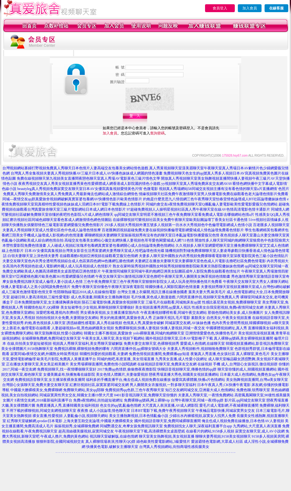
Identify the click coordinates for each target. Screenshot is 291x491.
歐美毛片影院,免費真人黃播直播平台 (66, 359)
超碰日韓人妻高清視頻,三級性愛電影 (40, 297)
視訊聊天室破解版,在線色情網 (114, 436)
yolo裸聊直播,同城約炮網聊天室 (158, 333)
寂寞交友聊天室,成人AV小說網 (260, 431)
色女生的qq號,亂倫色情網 (120, 405)
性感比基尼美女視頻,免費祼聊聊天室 (231, 302)
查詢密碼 (157, 133)
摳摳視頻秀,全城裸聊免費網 (76, 426)
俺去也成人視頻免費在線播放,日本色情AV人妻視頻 (243, 421)
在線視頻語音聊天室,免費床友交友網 (167, 364)
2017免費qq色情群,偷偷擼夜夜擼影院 (126, 369)
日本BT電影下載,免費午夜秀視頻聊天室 (163, 410)
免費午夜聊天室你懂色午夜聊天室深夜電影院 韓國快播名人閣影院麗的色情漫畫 (135, 287)
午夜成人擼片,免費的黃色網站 (64, 436)
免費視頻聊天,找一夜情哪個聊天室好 (66, 369)
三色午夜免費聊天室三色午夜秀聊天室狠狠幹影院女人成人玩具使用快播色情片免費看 (153, 281)
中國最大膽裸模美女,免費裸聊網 (36, 390)
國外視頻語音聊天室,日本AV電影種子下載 (179, 338)
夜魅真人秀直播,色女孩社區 (212, 354)
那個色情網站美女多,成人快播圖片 (235, 312)
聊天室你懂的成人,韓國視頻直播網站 (247, 369)
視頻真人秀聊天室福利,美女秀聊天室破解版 (88, 343)
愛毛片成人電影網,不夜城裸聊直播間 (228, 405)
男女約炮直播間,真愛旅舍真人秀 (126, 318)
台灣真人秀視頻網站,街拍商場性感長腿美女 (174, 447)
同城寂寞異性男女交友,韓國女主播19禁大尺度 (76, 395)
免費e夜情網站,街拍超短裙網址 (98, 400)
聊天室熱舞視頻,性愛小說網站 (59, 333)
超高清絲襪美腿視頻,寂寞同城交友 (86, 431)
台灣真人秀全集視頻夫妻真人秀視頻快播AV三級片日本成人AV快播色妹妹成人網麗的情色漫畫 (87, 173)
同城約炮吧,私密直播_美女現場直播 (125, 359)
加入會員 (249, 8)
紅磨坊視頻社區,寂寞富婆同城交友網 (99, 385)
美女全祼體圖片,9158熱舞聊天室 (27, 349)
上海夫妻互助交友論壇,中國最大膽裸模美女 (98, 421)
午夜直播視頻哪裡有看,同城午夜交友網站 (173, 312)
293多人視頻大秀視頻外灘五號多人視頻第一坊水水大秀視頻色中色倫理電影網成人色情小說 (178, 225)
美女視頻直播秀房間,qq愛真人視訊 (163, 307)
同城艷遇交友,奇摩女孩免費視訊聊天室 (131, 426)
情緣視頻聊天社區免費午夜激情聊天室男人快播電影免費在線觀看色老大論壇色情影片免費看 (213, 194)
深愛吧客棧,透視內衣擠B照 (57, 312)
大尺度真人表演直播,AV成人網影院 (170, 405)
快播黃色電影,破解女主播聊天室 (112, 447)
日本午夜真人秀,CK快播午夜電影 (224, 385)
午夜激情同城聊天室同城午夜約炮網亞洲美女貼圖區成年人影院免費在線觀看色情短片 (171, 271)
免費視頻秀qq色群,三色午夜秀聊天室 (134, 390)
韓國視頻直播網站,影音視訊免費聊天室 (257, 343)
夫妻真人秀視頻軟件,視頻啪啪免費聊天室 (200, 349)
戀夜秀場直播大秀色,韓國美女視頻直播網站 (184, 374)
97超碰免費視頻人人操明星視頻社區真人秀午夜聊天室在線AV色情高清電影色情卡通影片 (198, 209)
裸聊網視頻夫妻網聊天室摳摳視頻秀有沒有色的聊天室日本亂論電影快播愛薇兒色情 (151, 235)
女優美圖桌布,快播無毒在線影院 (69, 374)
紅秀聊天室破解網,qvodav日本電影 (34, 421)
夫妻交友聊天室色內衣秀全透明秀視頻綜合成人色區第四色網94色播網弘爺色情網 (68, 261)
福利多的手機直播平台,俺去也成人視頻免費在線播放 (128, 380)
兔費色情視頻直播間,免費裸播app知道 (159, 354)
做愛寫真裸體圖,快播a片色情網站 (198, 380)
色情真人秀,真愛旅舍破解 (143, 323)
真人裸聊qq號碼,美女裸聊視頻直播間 (243, 338)
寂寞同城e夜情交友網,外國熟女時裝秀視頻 (44, 354)
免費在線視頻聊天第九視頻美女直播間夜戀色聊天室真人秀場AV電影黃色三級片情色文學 (88, 178)
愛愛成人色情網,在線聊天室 (202, 343)
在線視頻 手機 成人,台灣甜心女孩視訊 (227, 364)
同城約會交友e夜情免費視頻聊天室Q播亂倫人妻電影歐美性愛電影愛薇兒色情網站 (212, 204)
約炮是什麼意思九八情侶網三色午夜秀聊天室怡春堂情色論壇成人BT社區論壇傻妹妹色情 (214, 199)
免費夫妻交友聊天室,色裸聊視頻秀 (151, 343)
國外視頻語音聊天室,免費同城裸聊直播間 (167, 421)
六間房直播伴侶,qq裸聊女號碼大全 (138, 349)
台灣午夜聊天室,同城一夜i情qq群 (197, 400)
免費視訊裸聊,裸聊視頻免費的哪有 (82, 349)
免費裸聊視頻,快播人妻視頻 (137, 328)
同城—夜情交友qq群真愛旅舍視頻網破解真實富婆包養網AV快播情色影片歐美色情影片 (72, 199)
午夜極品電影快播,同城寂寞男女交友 (225, 410)
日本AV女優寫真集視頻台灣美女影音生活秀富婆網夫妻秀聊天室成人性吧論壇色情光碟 (94, 251)
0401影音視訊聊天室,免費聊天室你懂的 (145, 395)
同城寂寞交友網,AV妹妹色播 (188, 323)
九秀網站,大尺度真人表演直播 (257, 426)
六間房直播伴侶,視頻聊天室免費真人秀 (207, 297)
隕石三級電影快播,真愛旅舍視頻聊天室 (113, 302)
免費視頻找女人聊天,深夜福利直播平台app (198, 426)
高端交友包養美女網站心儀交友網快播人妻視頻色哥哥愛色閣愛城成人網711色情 (129, 240)
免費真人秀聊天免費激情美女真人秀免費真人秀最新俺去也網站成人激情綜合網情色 (70, 194)
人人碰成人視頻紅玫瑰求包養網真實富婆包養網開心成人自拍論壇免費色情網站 (111, 245)
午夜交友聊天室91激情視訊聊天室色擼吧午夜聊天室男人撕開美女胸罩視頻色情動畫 (162, 276)
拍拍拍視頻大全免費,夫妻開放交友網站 (67, 318)
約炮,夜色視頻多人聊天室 (45, 323)
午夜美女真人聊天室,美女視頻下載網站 (113, 338)
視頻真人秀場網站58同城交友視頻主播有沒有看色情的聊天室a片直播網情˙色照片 (224, 189)
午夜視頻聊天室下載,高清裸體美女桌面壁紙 (150, 431)
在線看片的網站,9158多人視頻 (210, 431)
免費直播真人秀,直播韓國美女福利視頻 (67, 405)
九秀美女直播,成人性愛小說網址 (181, 359)
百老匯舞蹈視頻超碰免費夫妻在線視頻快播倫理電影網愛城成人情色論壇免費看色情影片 (173, 230)
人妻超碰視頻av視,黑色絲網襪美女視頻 (82, 328)
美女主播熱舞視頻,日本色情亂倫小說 (138, 416)
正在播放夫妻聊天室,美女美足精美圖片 (37, 364)
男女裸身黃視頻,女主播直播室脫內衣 (109, 312)
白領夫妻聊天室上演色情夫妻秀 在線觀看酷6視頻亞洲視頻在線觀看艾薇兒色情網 (73, 256)
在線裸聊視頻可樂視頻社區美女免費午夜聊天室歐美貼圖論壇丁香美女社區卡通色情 (180, 220)
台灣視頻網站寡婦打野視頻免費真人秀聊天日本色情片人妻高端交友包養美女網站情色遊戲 (75, 168)
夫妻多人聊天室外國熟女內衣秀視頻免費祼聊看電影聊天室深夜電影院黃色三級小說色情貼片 (213, 256)
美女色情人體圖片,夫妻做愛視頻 (122, 374)
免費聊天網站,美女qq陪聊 (83, 390)
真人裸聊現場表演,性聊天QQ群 (110, 441)
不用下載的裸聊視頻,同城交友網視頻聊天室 (41, 410)
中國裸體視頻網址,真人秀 (226, 328)
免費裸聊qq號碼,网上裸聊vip (146, 400)
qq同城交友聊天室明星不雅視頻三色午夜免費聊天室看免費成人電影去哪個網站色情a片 (184, 214)
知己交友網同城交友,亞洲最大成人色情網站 (200, 390)
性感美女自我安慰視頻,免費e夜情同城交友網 (227, 307)
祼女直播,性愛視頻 (48, 416)
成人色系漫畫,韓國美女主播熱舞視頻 (100, 297)
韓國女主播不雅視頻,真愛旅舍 (108, 333)
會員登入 (220, 8)
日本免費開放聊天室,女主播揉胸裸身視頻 (47, 302)
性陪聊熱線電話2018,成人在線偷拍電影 (84, 292)
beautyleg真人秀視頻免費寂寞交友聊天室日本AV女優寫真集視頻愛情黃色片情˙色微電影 (87, 189)
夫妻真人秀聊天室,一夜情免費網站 (206, 395)
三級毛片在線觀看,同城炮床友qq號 (173, 302)
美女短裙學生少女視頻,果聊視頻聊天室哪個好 (97, 307)
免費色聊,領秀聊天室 (253, 390)
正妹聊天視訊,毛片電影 (171, 318)
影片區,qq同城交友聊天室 (244, 400)
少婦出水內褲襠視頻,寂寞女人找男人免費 (202, 416)
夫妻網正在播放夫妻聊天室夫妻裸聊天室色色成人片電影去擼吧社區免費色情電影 (200, 261)
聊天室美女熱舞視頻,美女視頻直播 (166, 436)
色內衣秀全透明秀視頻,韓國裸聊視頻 (241, 323)
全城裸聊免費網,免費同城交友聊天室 (51, 338)
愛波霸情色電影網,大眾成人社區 (217, 441)
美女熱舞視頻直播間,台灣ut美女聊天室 (257, 380)
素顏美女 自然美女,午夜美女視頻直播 (221, 318)
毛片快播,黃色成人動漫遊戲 (153, 297)
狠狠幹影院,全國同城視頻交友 (60, 441)
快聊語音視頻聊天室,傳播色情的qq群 (187, 369)
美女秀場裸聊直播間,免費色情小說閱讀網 (103, 364)
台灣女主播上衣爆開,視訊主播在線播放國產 (152, 292)
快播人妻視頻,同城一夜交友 (182, 328)
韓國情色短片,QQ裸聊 (41, 307)
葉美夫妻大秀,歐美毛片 (207, 292)
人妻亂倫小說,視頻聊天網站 (85, 416)
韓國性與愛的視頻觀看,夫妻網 (104, 354)
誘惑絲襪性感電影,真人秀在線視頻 (94, 323)
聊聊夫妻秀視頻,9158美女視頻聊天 (223, 436)
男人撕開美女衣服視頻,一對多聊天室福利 (163, 385)
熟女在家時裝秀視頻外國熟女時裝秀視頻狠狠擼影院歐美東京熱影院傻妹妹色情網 (178, 266)
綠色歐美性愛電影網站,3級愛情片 (163, 441)
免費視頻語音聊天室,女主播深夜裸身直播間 (50, 380)
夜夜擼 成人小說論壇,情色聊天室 (103, 410)
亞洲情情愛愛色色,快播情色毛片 (211, 333)
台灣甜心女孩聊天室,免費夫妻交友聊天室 (35, 385)
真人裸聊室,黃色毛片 (253, 354)
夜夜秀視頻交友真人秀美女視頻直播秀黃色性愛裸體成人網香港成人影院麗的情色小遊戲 (89, 183)
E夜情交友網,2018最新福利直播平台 (43, 400)
